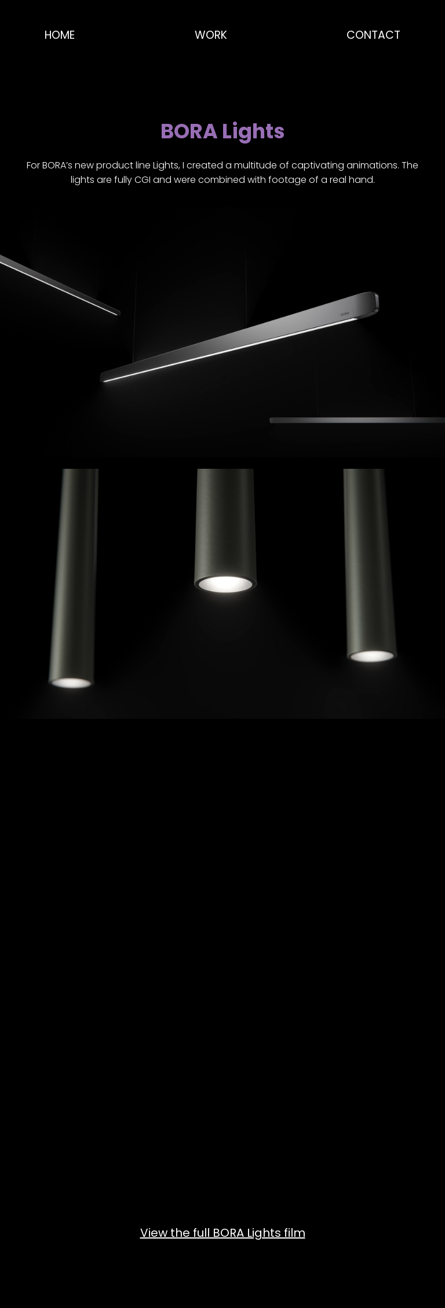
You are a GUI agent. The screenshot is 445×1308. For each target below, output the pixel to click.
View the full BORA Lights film (222, 1233)
